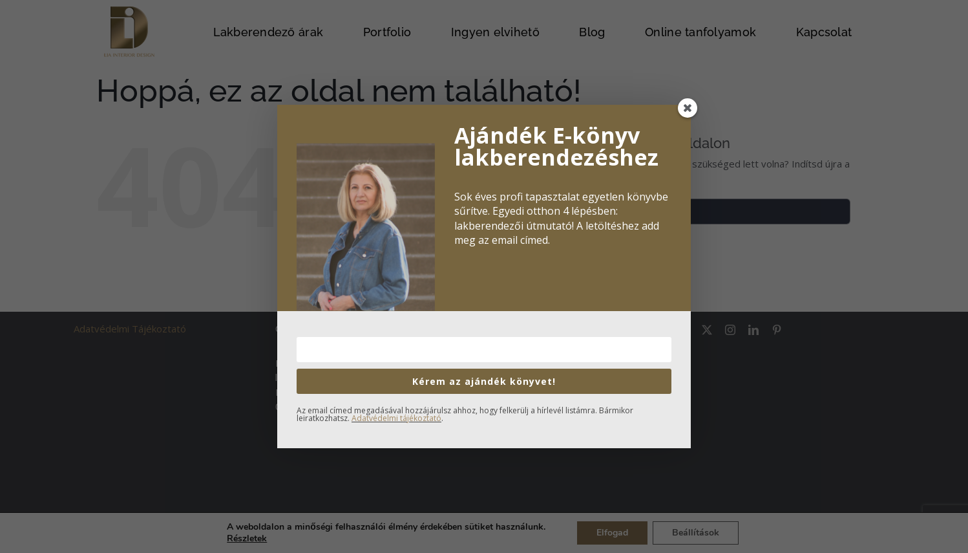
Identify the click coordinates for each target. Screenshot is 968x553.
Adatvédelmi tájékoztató (396, 418)
